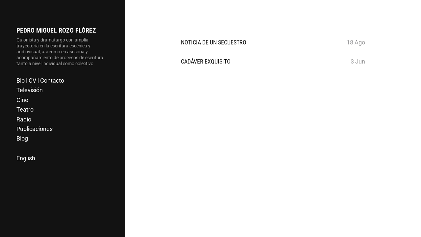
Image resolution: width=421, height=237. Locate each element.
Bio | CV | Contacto (40, 80)
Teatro (25, 109)
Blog (22, 138)
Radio (23, 119)
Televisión (29, 90)
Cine (22, 99)
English (25, 158)
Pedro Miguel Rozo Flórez (56, 30)
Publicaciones (34, 128)
